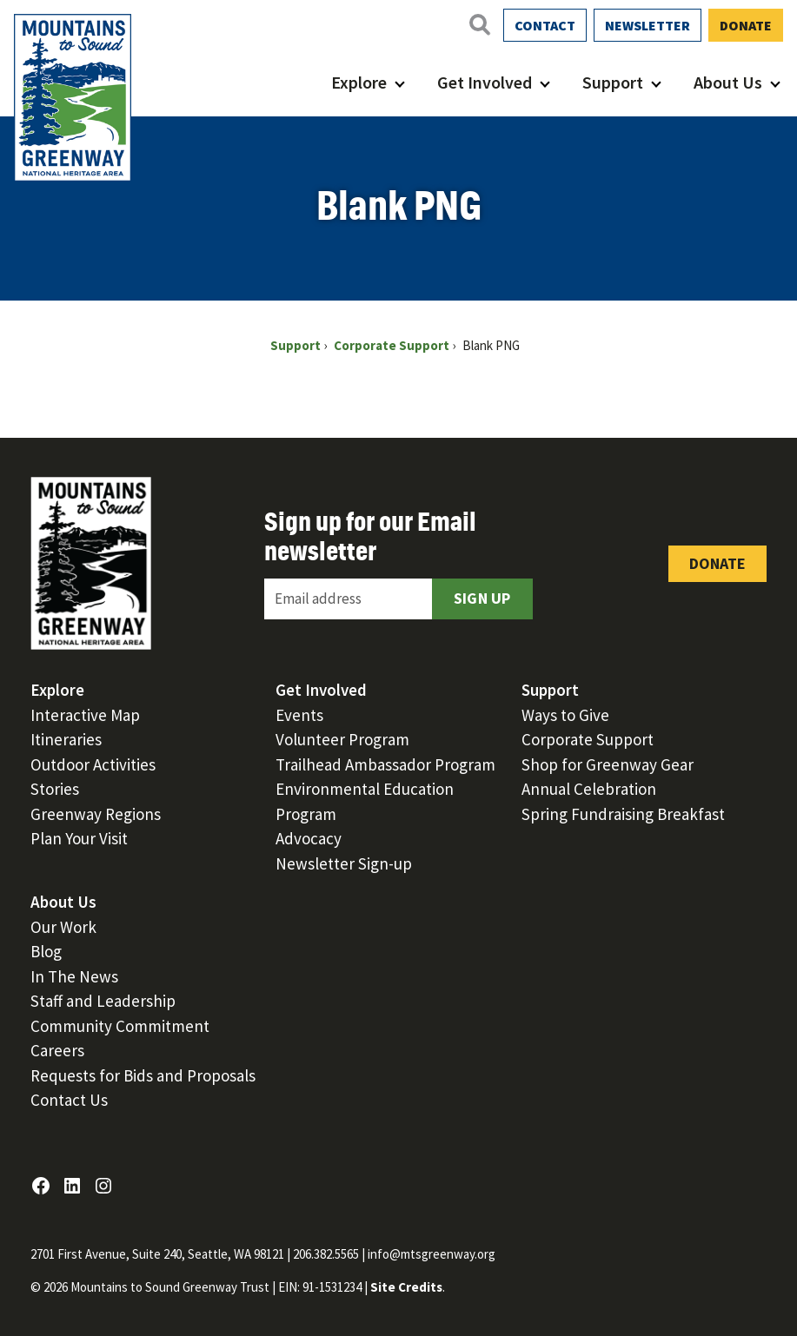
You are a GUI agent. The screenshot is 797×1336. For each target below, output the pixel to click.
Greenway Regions (95, 814)
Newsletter (647, 25)
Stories (54, 788)
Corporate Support (587, 739)
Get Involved (484, 82)
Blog (46, 951)
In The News (74, 976)
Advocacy (309, 838)
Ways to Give (565, 714)
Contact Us (69, 1099)
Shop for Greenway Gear (607, 764)
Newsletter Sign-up (344, 863)
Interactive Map (85, 714)
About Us (728, 82)
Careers (57, 1050)
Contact (545, 25)
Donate (746, 25)
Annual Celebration (588, 788)
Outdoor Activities (93, 764)
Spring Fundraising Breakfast (623, 814)
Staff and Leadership (103, 1000)
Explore (359, 82)
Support (612, 82)
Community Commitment (119, 1025)
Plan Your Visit (79, 838)
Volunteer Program (342, 739)
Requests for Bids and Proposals (143, 1075)
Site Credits (406, 1287)
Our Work (63, 926)
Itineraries (66, 739)
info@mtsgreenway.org (431, 1254)
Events (299, 714)
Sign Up (482, 598)
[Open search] (479, 24)
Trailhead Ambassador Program (385, 764)
